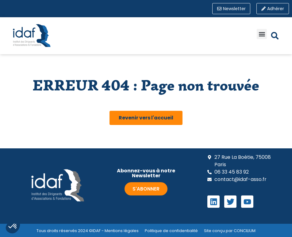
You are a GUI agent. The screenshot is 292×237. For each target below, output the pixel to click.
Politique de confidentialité (171, 231)
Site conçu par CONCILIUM (230, 231)
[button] (262, 34)
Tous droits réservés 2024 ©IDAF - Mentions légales (87, 231)
